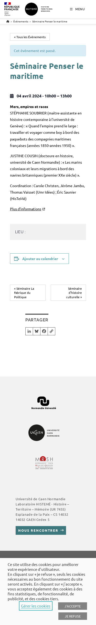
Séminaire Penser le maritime (49, 21)
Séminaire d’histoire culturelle (74, 292)
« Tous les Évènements (30, 37)
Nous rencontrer (38, 530)
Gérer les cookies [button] (35, 605)
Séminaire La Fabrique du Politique (24, 292)
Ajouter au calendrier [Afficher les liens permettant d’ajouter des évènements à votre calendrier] (40, 258)
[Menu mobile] (77, 9)
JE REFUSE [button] (73, 616)
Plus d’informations (25, 208)
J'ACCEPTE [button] (73, 606)
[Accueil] (7, 21)
